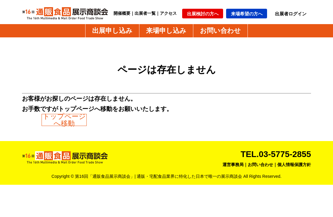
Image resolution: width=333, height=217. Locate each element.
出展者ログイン (291, 13)
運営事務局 (233, 164)
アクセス (168, 13)
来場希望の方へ (247, 13)
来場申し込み (166, 30)
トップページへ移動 (64, 120)
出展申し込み (112, 30)
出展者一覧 (145, 13)
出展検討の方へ (203, 13)
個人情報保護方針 (294, 164)
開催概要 (122, 13)
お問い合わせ (220, 30)
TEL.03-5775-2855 (275, 154)
